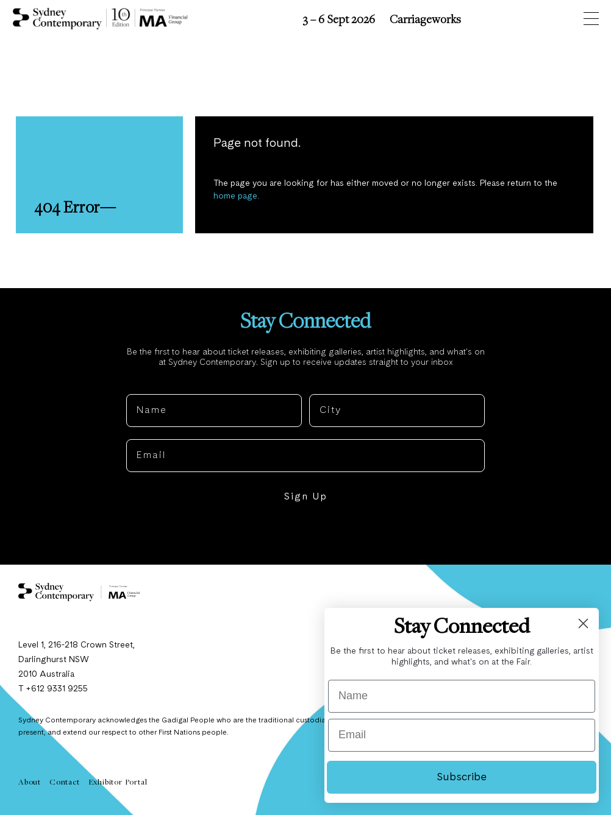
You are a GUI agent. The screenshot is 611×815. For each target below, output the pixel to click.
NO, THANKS (306, 534)
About (29, 781)
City (320, 384)
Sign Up (305, 497)
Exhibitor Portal (118, 781)
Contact (64, 781)
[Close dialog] (583, 623)
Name (141, 384)
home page (235, 196)
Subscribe (462, 777)
